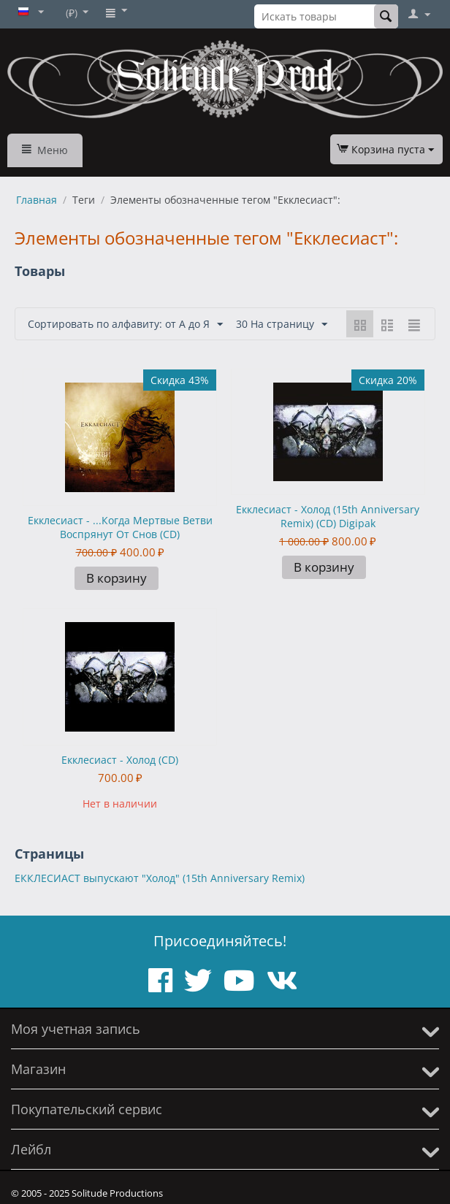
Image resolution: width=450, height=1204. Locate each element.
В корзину (116, 578)
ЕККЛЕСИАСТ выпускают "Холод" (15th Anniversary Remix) (160, 878)
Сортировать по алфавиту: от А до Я (125, 324)
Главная (36, 200)
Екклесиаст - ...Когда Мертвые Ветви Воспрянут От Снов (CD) (120, 527)
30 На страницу (281, 324)
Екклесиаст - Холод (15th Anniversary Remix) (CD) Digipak (327, 516)
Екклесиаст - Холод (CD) (119, 760)
